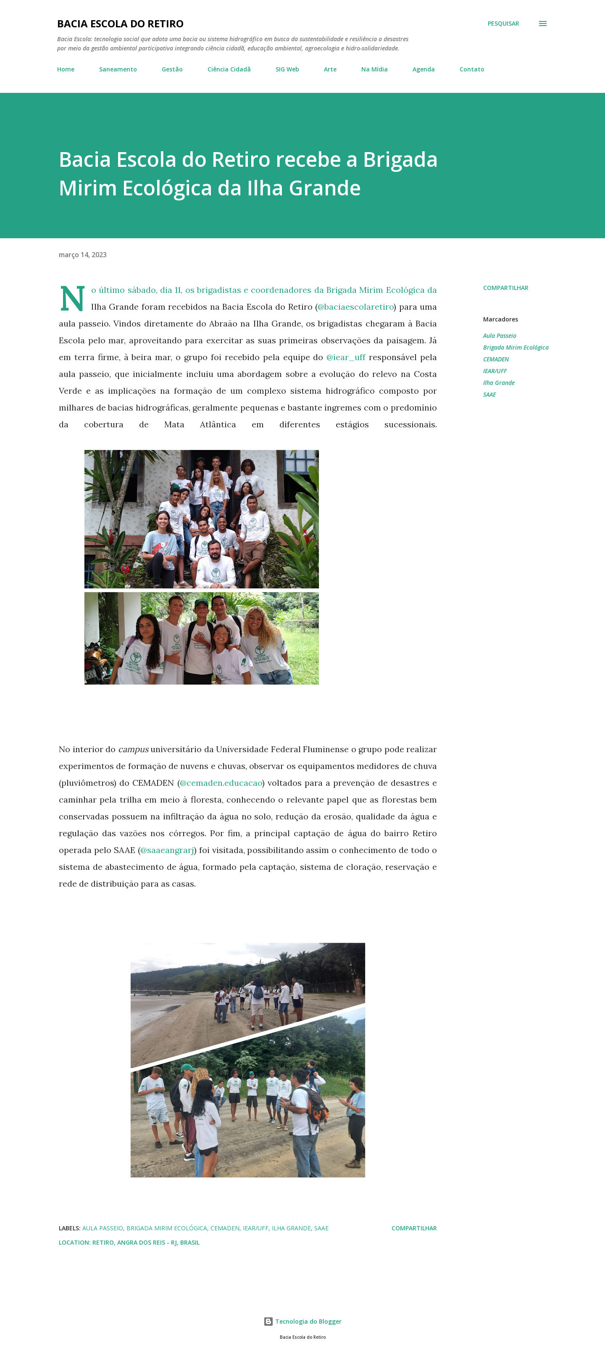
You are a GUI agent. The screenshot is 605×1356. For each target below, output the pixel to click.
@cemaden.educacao (221, 782)
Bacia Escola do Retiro (120, 23)
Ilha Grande (499, 383)
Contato (472, 69)
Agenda (424, 69)
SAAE (489, 394)
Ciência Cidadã (229, 69)
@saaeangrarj (167, 850)
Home (65, 69)
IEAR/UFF (495, 371)
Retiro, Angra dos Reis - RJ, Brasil (146, 1242)
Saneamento (118, 69)
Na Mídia (374, 69)
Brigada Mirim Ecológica (516, 347)
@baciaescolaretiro (356, 306)
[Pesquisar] (503, 23)
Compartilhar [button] (506, 288)
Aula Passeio (499, 336)
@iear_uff (346, 357)
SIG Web (287, 69)
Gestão (172, 69)
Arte (330, 69)
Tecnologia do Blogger (302, 1321)
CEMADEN (496, 359)
